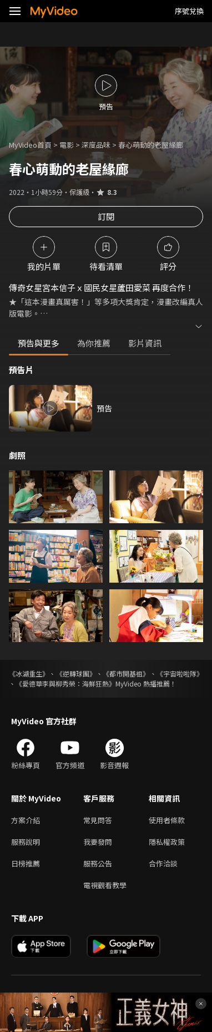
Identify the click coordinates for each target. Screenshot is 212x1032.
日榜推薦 (25, 863)
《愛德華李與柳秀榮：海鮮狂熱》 (65, 683)
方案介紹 (25, 820)
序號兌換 (189, 11)
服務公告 (97, 863)
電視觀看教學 (105, 885)
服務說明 (25, 841)
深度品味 (96, 144)
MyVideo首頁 (30, 144)
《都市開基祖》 (126, 673)
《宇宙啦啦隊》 (180, 673)
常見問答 (97, 820)
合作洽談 (163, 863)
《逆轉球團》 (76, 673)
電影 (66, 144)
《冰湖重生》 (29, 673)
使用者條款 (167, 820)
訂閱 (106, 216)
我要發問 (97, 841)
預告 (104, 408)
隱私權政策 (167, 841)
